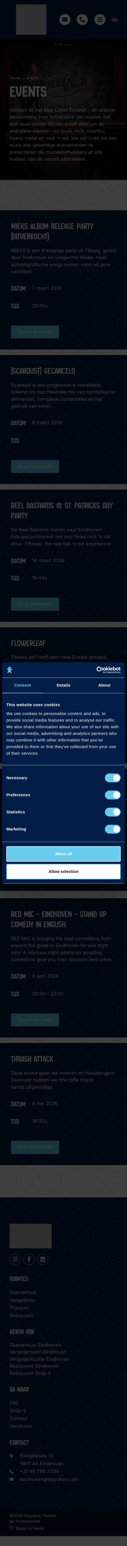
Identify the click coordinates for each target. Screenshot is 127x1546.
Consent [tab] (22, 685)
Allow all (63, 853)
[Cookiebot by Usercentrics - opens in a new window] (96, 670)
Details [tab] (63, 685)
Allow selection (63, 871)
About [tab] (104, 685)
